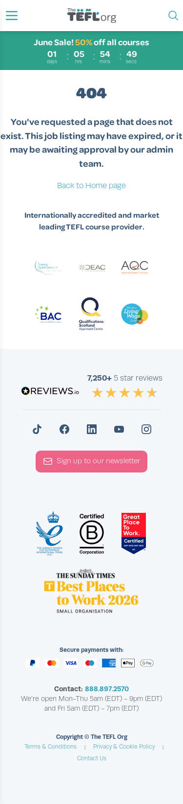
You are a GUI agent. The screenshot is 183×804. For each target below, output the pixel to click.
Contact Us (91, 758)
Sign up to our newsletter (91, 461)
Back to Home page (91, 185)
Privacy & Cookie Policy (124, 746)
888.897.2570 (107, 689)
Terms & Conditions (50, 746)
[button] (11, 15)
